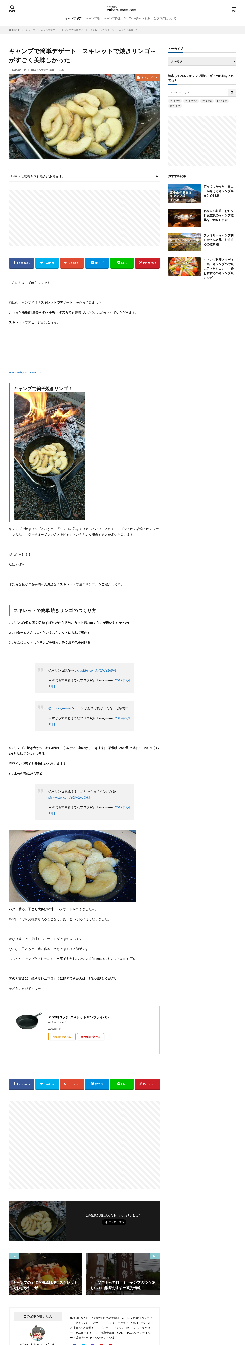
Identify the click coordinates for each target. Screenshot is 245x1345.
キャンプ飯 (207, 101)
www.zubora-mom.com (25, 372)
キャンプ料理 (112, 18)
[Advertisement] (84, 218)
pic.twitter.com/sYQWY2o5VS (96, 670)
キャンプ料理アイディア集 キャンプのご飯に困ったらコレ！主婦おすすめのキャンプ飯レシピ (219, 268)
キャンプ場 (93, 18)
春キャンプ (175, 106)
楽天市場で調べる (90, 1036)
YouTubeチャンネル (137, 18)
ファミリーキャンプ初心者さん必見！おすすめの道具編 (219, 239)
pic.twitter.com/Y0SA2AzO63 (69, 797)
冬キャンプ (222, 101)
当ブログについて (165, 18)
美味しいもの (56, 70)
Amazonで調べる (62, 1036)
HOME (16, 30)
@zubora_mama (59, 708)
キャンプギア (73, 18)
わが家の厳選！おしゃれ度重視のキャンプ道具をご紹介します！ (219, 215)
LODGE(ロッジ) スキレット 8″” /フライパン (78, 1017)
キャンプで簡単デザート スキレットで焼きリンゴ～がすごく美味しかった (102, 30)
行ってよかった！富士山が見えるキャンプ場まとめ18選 (219, 191)
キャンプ (30, 30)
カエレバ (61, 1022)
